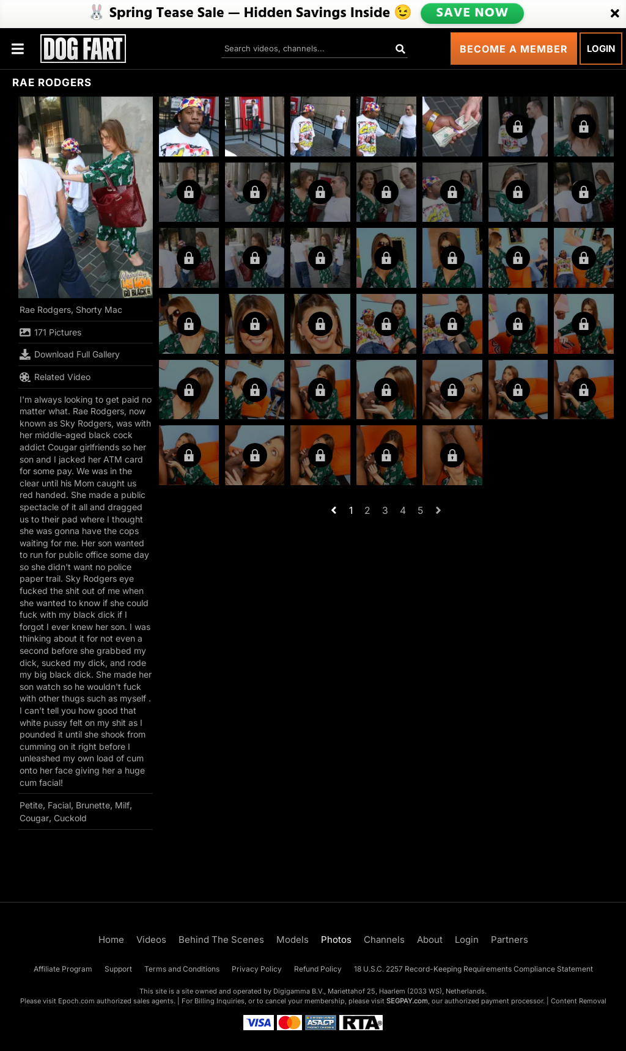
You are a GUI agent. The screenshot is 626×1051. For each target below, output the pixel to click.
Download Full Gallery (70, 354)
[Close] (615, 14)
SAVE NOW (472, 13)
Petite (31, 805)
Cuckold (70, 818)
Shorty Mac (99, 309)
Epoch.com (76, 1001)
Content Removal (578, 1001)
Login (601, 48)
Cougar (34, 818)
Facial (59, 805)
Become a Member (514, 49)
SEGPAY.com (407, 1001)
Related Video (55, 377)
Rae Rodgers (45, 309)
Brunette (93, 805)
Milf (122, 805)
